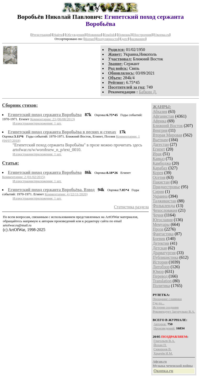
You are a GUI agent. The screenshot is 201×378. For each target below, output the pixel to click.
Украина (160, 196)
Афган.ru (160, 361)
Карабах (160, 168)
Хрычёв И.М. (163, 353)
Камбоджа (162, 163)
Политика (161, 285)
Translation (162, 281)
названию (138, 39)
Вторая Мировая (167, 135)
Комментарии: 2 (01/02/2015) (23, 177)
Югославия (163, 219)
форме (89, 39)
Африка (159, 121)
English (109, 35)
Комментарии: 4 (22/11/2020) (66, 194)
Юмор (158, 271)
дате (124, 39)
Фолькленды (164, 205)
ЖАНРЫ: (162, 107)
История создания (165, 307)
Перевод (160, 276)
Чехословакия (165, 210)
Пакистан (161, 182)
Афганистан (163, 116)
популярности (107, 39)
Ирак (157, 154)
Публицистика (165, 257)
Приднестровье (166, 187)
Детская (160, 248)
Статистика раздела (131, 207)
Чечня (158, 215)
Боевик (159, 238)
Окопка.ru (162, 35)
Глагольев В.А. (164, 341)
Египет (159, 149)
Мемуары (161, 224)
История (160, 262)
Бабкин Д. (148, 92)
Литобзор (161, 267)
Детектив (161, 243)
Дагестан (161, 144)
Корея (158, 172)
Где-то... (158, 303)
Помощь (124, 35)
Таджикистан (164, 201)
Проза (158, 229)
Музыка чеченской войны (173, 366)
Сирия (158, 191)
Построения (142, 35)
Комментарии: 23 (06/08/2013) (52, 119)
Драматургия (164, 252)
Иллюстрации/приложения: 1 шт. (37, 123)
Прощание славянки (167, 299)
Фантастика (163, 234)
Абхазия (160, 111)
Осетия (159, 177)
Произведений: (164, 328)
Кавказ (159, 158)
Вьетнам (160, 140)
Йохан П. (160, 345)
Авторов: (159, 324)
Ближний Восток (168, 125)
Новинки (94, 35)
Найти (58, 35)
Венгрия (160, 130)
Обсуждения (75, 35)
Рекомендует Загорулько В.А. (174, 311)
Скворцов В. (162, 349)
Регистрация (41, 35)
